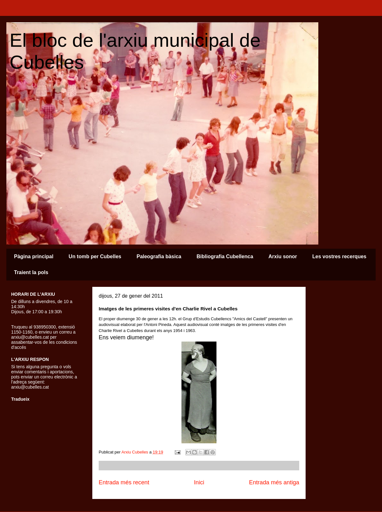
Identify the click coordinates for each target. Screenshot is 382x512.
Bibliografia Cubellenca (224, 256)
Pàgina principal (33, 256)
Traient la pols (31, 272)
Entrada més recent (124, 482)
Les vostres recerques (339, 256)
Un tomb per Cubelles (95, 256)
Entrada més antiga (274, 482)
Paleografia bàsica (159, 256)
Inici (199, 482)
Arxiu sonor (282, 256)
